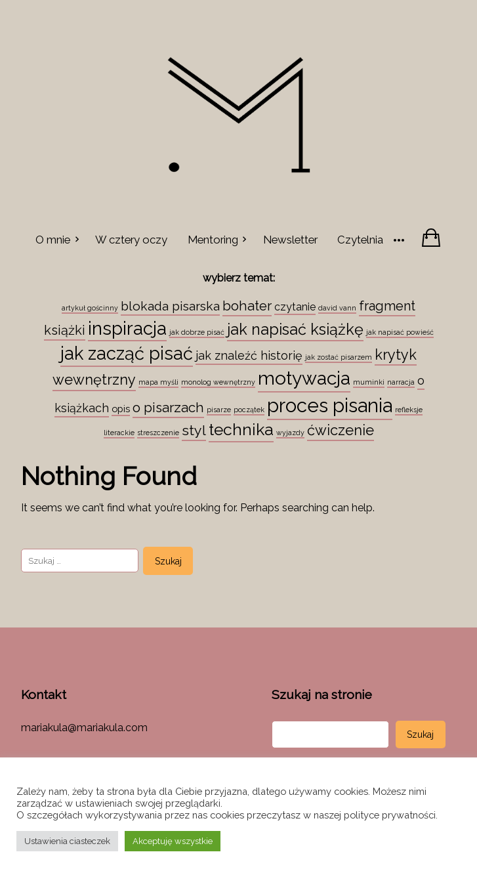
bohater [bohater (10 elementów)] (247, 306)
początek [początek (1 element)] (249, 410)
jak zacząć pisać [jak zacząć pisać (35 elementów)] (126, 353)
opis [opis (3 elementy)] (121, 408)
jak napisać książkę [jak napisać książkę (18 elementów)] (295, 329)
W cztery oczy (131, 239)
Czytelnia (360, 239)
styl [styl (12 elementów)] (194, 430)
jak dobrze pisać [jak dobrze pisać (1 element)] (196, 332)
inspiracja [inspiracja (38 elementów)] (127, 328)
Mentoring (213, 239)
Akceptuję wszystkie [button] (173, 841)
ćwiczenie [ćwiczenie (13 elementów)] (340, 429)
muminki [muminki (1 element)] (368, 382)
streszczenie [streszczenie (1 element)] (158, 432)
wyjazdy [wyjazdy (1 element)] (290, 432)
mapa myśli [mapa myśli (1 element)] (158, 382)
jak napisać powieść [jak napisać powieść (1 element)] (400, 332)
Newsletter (290, 239)
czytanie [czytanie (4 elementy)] (295, 307)
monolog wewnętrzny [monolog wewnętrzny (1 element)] (218, 382)
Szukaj (420, 734)
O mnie (52, 239)
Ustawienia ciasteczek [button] (67, 841)
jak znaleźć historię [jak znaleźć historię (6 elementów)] (249, 355)
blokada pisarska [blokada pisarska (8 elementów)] (170, 306)
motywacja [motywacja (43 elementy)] (304, 378)
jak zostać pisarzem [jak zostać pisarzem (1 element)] (338, 357)
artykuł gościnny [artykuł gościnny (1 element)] (90, 308)
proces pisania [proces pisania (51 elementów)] (329, 405)
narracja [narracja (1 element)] (401, 382)
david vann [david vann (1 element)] (337, 308)
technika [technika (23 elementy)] (241, 429)
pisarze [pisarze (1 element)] (219, 410)
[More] (399, 239)
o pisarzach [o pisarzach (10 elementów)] (168, 407)
